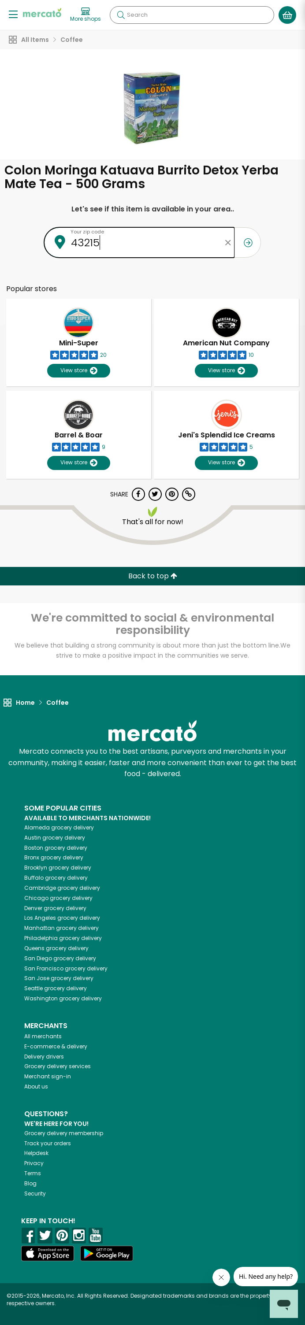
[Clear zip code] (227, 242)
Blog (30, 1183)
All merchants (43, 1036)
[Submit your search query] (121, 15)
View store (78, 370)
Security (35, 1193)
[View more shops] (85, 14)
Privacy (34, 1163)
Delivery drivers (44, 1056)
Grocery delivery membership (63, 1133)
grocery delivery (59, 827)
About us (36, 1086)
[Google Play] (106, 1253)
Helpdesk (36, 1153)
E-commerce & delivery (55, 1046)
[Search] (192, 15)
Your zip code (87, 231)
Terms (32, 1173)
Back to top (152, 576)
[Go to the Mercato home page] (42, 12)
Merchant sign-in (47, 1076)
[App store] (47, 1254)
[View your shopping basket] (287, 15)
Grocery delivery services (57, 1066)
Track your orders (47, 1143)
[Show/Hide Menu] (13, 14)
